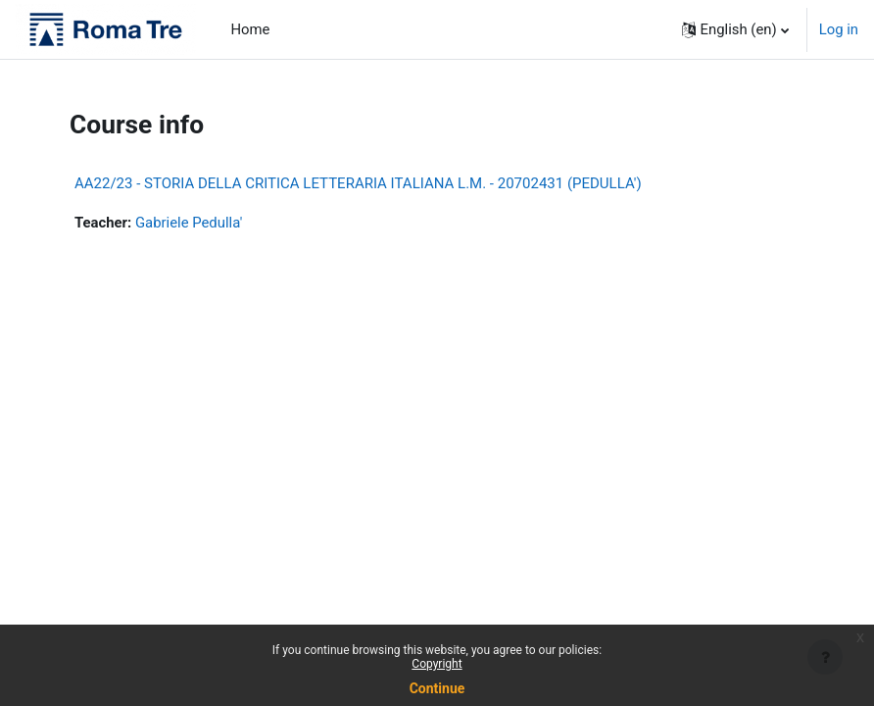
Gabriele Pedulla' (188, 222)
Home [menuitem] (250, 29)
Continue (437, 688)
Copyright (436, 664)
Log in (838, 29)
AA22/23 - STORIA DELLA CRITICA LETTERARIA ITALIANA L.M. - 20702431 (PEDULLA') (358, 183)
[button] (735, 29)
